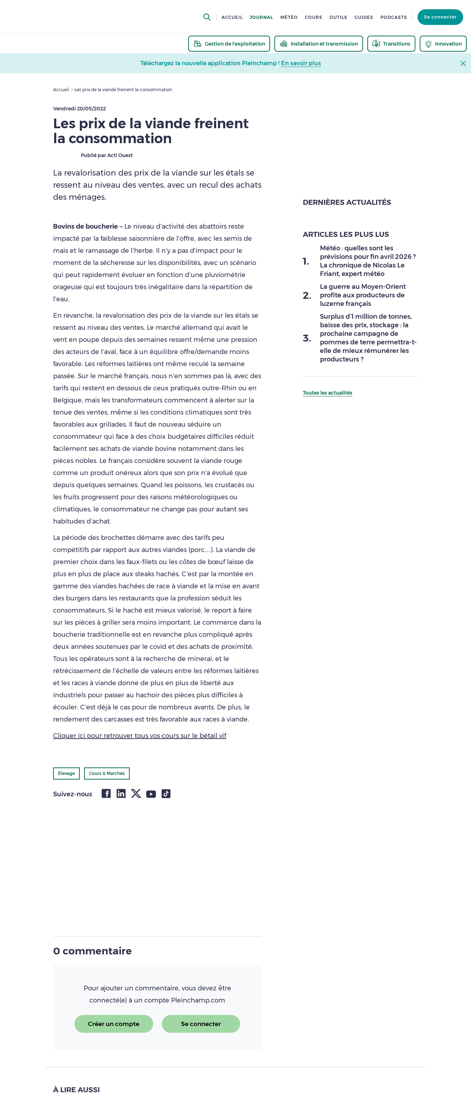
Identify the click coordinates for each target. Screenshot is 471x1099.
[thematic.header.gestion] (229, 44)
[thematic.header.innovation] (443, 44)
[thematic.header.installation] (318, 44)
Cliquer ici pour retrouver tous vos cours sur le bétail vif (139, 736)
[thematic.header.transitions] (391, 44)
